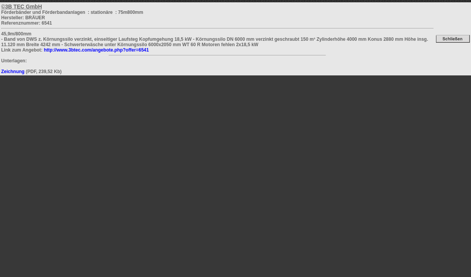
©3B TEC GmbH (21, 6)
